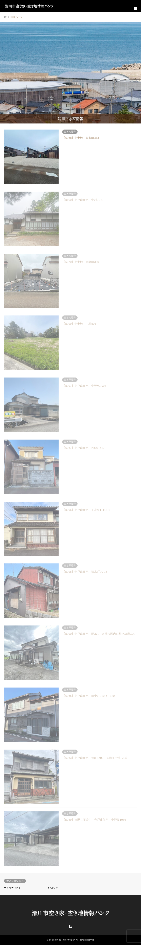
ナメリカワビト (12, 887)
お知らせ (53, 887)
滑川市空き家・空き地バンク (62, 940)
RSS (70, 926)
